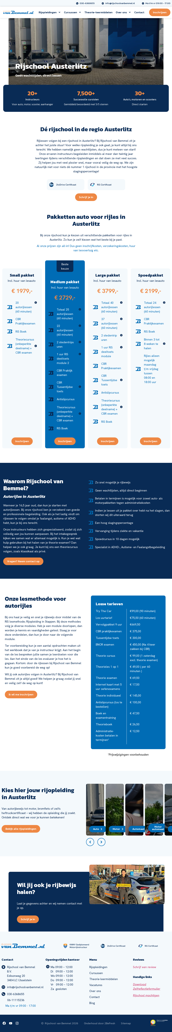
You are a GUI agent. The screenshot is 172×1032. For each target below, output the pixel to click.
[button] (90, 842)
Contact (139, 12)
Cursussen (72, 12)
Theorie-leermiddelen (98, 12)
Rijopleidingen (50, 12)
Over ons (123, 12)
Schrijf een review (144, 967)
